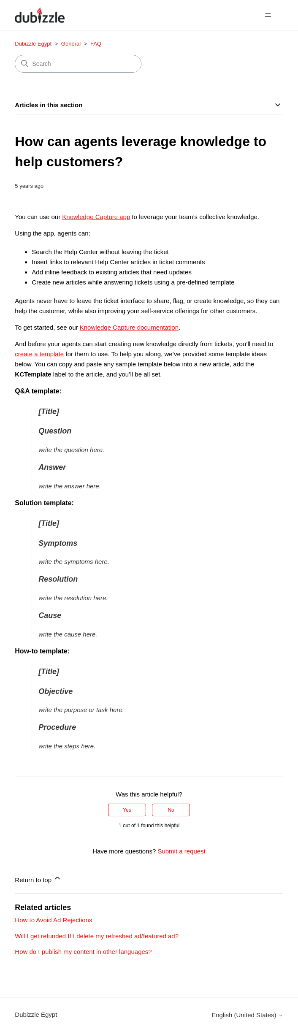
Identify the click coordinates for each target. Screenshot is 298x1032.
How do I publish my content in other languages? (83, 951)
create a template (39, 354)
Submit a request (181, 851)
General (71, 44)
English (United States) (247, 1014)
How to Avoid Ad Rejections (53, 920)
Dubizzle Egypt (33, 44)
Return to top (38, 878)
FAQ (95, 44)
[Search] (78, 63)
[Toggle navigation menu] (268, 15)
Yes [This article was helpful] (127, 810)
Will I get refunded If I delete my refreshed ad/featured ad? (97, 936)
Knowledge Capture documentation (129, 327)
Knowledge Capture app (96, 216)
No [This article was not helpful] (171, 810)
